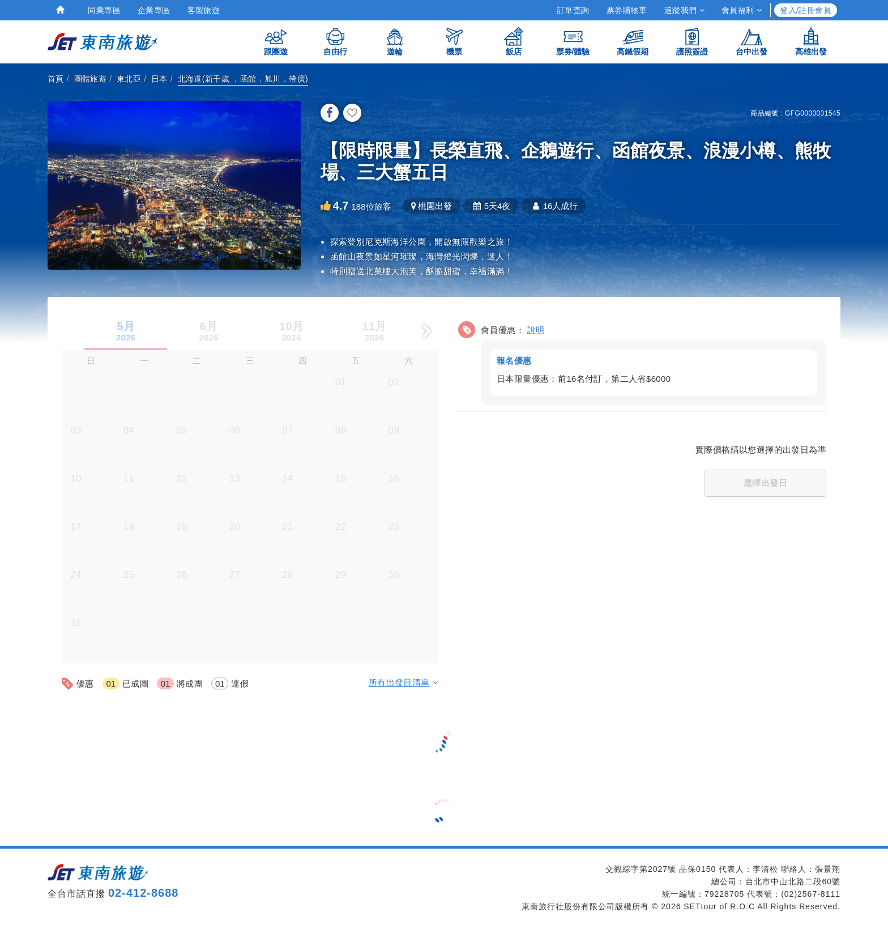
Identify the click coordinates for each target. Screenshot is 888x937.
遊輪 (394, 41)
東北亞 (129, 78)
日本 (159, 78)
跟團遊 (276, 41)
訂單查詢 (573, 10)
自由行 (335, 41)
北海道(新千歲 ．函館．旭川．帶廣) (243, 78)
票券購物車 (627, 10)
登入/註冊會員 (805, 10)
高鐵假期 (632, 41)
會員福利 (742, 10)
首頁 (56, 78)
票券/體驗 (573, 41)
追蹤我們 (684, 10)
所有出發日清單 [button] (403, 681)
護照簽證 (692, 41)
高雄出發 (811, 41)
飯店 (513, 41)
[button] (642, 360)
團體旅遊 (90, 78)
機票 (454, 41)
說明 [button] (536, 329)
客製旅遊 (203, 10)
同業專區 (104, 10)
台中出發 (751, 41)
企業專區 (154, 10)
